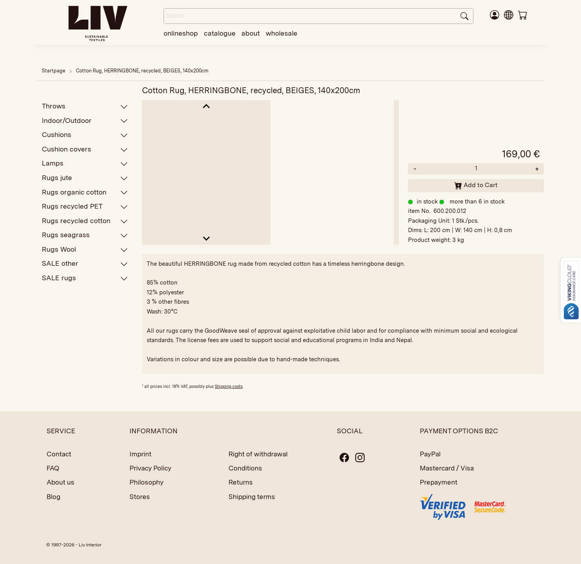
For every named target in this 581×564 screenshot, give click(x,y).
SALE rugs (85, 278)
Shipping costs (229, 386)
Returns (240, 482)
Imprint (140, 454)
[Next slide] (206, 238)
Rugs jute (85, 177)
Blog (53, 497)
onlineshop (181, 33)
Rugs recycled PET (85, 206)
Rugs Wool (85, 249)
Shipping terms (251, 497)
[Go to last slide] (206, 106)
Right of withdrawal (258, 454)
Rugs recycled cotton (85, 220)
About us (60, 482)
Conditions (245, 468)
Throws (85, 106)
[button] (509, 14)
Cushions (85, 134)
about (250, 33)
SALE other (85, 263)
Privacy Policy (150, 468)
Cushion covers (85, 149)
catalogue (220, 33)
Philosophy (147, 482)
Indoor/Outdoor (85, 120)
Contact (59, 454)
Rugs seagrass (85, 235)
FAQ (53, 468)
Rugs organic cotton (85, 192)
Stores (140, 497)
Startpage (53, 71)
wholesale (281, 33)
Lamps (85, 163)
